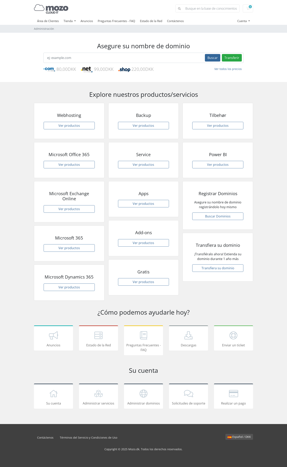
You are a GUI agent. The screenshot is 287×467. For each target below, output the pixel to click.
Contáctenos (175, 21)
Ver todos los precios (228, 69)
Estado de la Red (151, 21)
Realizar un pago (233, 396)
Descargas (188, 338)
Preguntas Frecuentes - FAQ (116, 21)
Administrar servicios (98, 396)
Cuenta (242, 21)
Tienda (68, 21)
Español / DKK (239, 437)
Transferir (231, 58)
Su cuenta (53, 396)
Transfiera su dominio (218, 268)
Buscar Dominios (218, 216)
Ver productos (69, 125)
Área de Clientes (48, 21)
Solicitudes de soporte (188, 396)
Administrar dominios (143, 396)
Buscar (212, 58)
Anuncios (87, 21)
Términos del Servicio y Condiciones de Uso (88, 437)
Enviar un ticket (233, 338)
